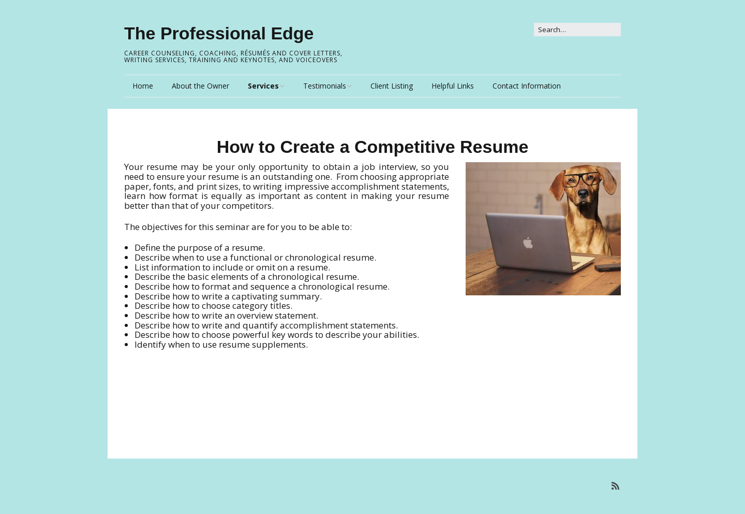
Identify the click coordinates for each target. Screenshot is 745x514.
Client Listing (391, 86)
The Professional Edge (219, 33)
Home (142, 86)
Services (263, 86)
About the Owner (200, 86)
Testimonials (324, 86)
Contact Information (527, 86)
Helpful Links (452, 86)
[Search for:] (577, 29)
